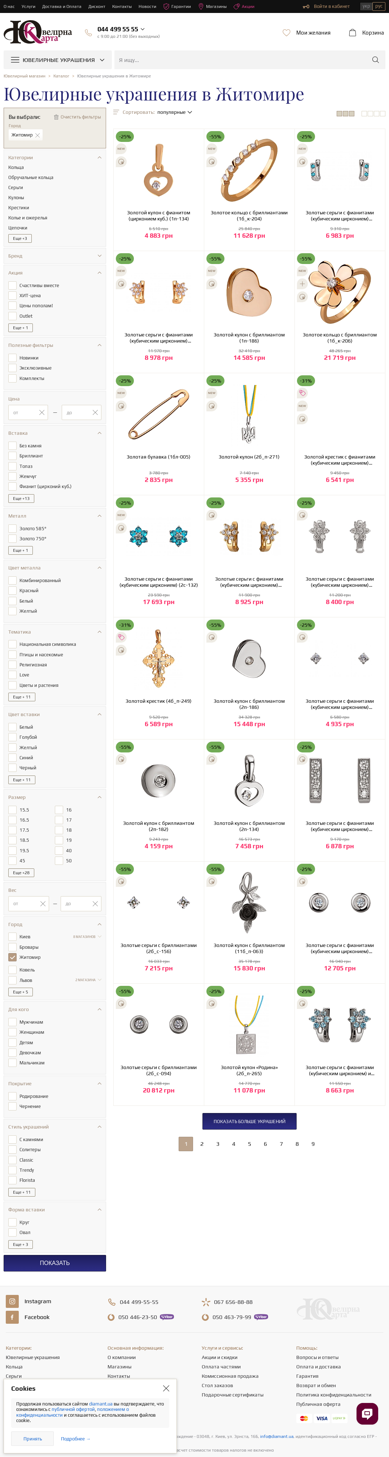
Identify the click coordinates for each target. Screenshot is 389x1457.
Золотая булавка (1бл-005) (159, 457)
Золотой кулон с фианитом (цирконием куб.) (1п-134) (158, 216)
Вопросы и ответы (317, 1332)
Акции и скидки (219, 1332)
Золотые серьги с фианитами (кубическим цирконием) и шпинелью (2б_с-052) (340, 1070)
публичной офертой (73, 1409)
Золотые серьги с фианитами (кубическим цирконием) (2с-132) (158, 582)
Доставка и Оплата (63, 6)
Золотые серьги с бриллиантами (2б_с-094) (159, 1070)
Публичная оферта (318, 1378)
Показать (55, 1238)
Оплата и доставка (318, 1341)
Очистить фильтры (81, 117)
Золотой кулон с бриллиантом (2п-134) (249, 826)
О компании (122, 1332)
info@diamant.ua (276, 1411)
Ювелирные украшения (33, 1332)
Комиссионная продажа (230, 1350)
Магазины (218, 6)
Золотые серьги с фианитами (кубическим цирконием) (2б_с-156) (340, 704)
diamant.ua (101, 1404)
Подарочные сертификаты (232, 1369)
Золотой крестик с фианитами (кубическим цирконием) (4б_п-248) (339, 460)
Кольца (14, 1341)
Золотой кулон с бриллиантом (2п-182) (158, 826)
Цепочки (16, 1360)
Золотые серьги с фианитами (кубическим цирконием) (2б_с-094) (340, 948)
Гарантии (182, 6)
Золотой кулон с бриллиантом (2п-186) (249, 704)
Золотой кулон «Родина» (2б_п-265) (249, 1070)
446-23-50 (137, 1292)
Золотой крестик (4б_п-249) (159, 701)
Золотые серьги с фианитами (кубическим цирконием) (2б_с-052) (340, 582)
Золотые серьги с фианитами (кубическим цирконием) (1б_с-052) (158, 338)
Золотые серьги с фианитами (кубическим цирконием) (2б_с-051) (340, 216)
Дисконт (99, 6)
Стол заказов (217, 1360)
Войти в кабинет (326, 6)
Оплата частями (221, 1341)
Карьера (117, 1360)
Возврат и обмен (316, 1360)
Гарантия (307, 1350)
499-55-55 (139, 1277)
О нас (9, 6)
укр (366, 6)
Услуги (29, 6)
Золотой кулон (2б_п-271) (249, 457)
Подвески (17, 1369)
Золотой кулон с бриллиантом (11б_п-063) (249, 948)
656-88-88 (233, 1277)
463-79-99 (232, 1292)
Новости (152, 6)
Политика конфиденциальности (333, 1369)
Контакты (125, 6)
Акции (251, 6)
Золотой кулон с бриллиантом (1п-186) (249, 338)
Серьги (14, 1350)
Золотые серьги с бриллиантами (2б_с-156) (159, 948)
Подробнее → (76, 1438)
